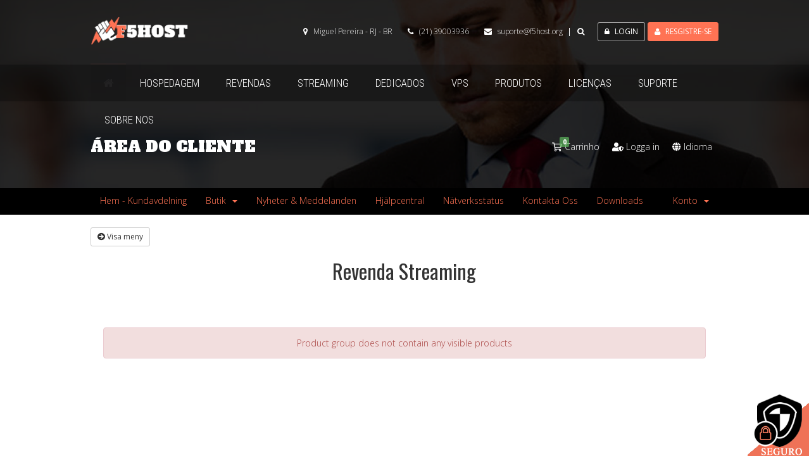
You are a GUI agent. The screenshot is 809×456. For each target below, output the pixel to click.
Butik (221, 200)
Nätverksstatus (473, 200)
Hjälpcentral (399, 200)
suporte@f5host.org (530, 31)
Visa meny (120, 236)
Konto (691, 200)
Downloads (620, 200)
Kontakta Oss (550, 200)
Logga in (636, 147)
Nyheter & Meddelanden (306, 200)
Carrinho (575, 147)
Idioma (692, 147)
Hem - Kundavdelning (143, 200)
